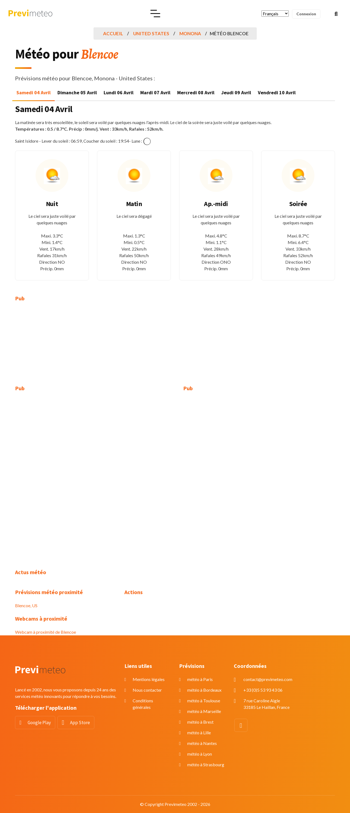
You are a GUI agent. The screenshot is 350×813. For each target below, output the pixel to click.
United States (151, 33)
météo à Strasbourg (205, 764)
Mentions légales (149, 679)
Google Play (39, 723)
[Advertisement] (65, 347)
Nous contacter (147, 689)
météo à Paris (200, 679)
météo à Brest (200, 721)
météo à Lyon (199, 753)
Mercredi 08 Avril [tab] (195, 92)
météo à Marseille (204, 711)
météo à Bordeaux (204, 689)
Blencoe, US (26, 605)
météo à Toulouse (203, 700)
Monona (190, 33)
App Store (80, 723)
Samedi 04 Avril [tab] (33, 92)
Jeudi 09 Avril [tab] (236, 92)
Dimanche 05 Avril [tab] (77, 92)
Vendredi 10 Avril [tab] (277, 92)
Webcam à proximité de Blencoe (45, 632)
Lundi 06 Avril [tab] (118, 92)
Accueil (113, 33)
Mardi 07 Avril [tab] (155, 92)
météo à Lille (199, 732)
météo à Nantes (202, 743)
